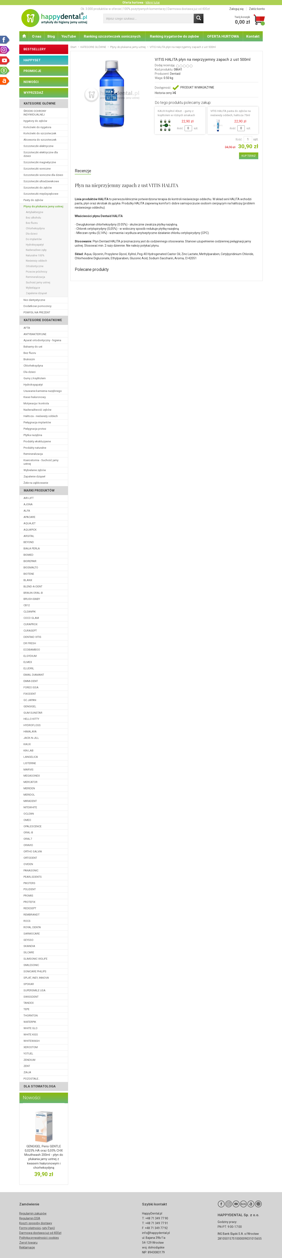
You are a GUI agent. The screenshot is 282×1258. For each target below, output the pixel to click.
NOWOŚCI (31, 82)
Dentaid (175, 73)
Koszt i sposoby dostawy (35, 1223)
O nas (36, 36)
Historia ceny (165, 93)
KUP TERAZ (249, 155)
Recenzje (83, 170)
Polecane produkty (92, 269)
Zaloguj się (236, 9)
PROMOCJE (32, 71)
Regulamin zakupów (33, 1213)
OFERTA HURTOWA (223, 36)
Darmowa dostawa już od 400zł (40, 1233)
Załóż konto (257, 9)
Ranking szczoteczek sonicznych (112, 36)
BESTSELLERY (35, 49)
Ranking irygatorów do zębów (174, 36)
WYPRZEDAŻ (33, 93)
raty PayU (48, 1228)
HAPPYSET (32, 60)
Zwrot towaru (28, 1242)
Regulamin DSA (29, 1218)
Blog (51, 36)
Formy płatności (30, 1228)
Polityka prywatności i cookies (39, 1237)
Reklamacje (27, 1247)
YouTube (68, 36)
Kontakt (253, 36)
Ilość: (239, 139)
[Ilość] (248, 139)
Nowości (31, 1097)
